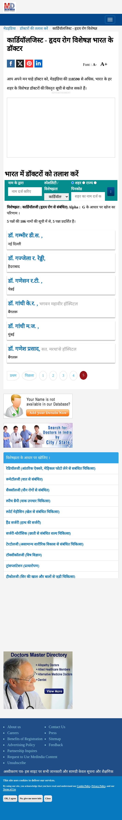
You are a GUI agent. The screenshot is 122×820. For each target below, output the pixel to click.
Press (53, 733)
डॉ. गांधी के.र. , (43, 303)
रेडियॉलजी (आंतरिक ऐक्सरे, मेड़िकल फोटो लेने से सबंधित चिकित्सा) (51, 468)
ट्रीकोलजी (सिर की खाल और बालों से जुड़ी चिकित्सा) (40, 577)
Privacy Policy (98, 786)
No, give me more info (30, 798)
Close (48, 798)
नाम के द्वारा (15, 183)
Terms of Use (9, 789)
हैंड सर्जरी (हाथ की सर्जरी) (23, 523)
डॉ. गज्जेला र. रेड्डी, (26, 258)
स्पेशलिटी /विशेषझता (51, 186)
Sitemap (55, 739)
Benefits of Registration (25, 739)
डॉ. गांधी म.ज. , (23, 326)
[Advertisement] (55, 126)
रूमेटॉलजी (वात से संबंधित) (24, 479)
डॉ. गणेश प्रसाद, (42, 349)
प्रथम (13, 375)
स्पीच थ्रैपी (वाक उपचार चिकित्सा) (28, 501)
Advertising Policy (21, 745)
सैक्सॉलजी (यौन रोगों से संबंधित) (27, 490)
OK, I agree (10, 798)
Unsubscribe (16, 763)
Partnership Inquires (22, 751)
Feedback (56, 745)
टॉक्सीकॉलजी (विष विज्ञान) (24, 555)
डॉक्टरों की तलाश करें (34, 28)
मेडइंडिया (9, 28)
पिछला (29, 375)
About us (14, 727)
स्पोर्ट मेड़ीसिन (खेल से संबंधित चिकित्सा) (33, 512)
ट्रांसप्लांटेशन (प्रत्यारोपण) (22, 566)
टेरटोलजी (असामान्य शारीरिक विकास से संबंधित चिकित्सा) (45, 544)
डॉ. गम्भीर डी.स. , (25, 236)
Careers (13, 733)
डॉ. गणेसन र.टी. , (25, 281)
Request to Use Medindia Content (32, 757)
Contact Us (57, 727)
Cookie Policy (83, 786)
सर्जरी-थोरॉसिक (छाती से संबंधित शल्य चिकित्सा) (38, 533)
